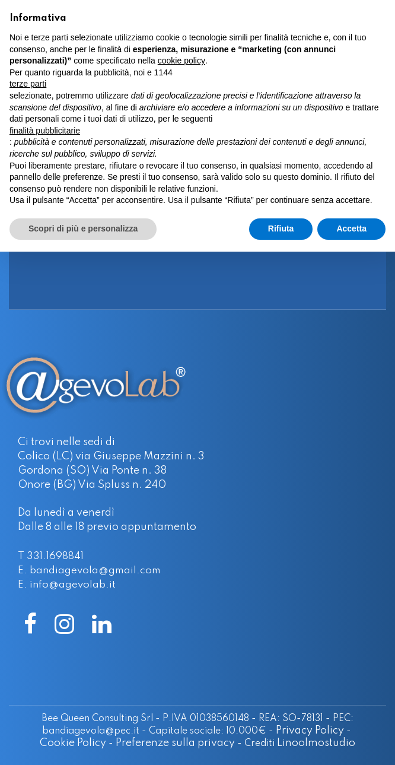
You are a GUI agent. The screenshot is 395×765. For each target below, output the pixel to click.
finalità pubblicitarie (44, 130)
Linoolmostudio (316, 743)
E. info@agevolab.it (67, 584)
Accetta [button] (351, 228)
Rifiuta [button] (281, 228)
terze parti (27, 83)
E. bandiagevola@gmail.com (89, 570)
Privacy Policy (310, 730)
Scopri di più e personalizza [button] (83, 228)
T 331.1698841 (51, 556)
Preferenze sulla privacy (175, 743)
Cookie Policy (73, 743)
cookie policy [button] (181, 60)
